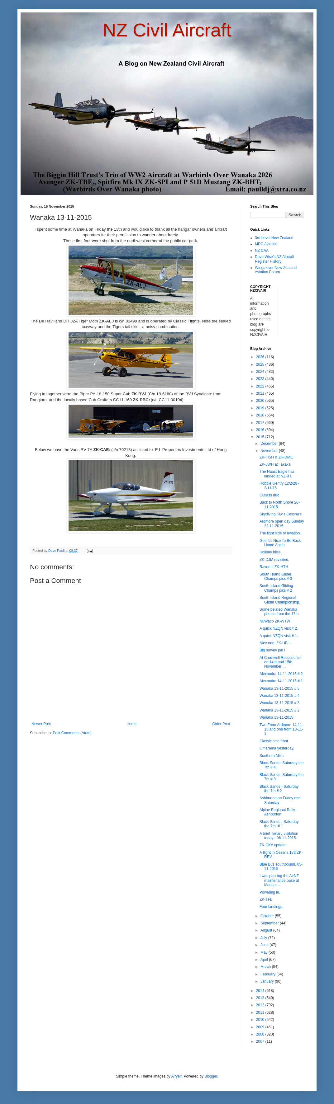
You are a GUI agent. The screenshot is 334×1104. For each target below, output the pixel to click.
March (266, 967)
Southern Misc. (272, 756)
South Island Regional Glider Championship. (280, 599)
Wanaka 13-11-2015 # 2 (279, 710)
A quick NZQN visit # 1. (279, 636)
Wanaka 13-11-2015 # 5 (279, 688)
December (269, 443)
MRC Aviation (266, 244)
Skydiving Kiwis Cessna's (281, 514)
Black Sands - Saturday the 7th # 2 (279, 788)
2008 (260, 1034)
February (268, 974)
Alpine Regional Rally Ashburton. (277, 812)
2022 (260, 386)
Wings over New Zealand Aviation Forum (276, 269)
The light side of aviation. (280, 533)
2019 (260, 408)
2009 (260, 1027)
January (267, 981)
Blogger (210, 1076)
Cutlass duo (269, 495)
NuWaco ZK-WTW (275, 621)
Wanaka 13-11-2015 (276, 717)
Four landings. (271, 906)
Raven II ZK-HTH (274, 567)
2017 (260, 422)
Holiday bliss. (271, 552)
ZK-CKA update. (273, 845)
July (264, 938)
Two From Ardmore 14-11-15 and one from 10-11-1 (281, 729)
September (270, 923)
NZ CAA (262, 250)
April (264, 959)
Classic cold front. (274, 741)
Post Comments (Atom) (72, 733)
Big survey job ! (272, 650)
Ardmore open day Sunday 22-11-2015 (282, 523)
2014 (260, 991)
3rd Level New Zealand (274, 238)
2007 (260, 1041)
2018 (260, 415)
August (266, 930)
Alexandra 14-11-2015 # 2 (281, 674)
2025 (260, 364)
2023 (260, 379)
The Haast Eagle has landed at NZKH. (277, 473)
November (269, 451)
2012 (260, 1005)
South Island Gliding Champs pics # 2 (276, 588)
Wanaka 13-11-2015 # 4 (279, 695)
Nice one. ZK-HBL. (275, 643)
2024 (260, 371)
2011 (260, 1012)
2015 (260, 437)
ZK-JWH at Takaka (275, 464)
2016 (260, 430)
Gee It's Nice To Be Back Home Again (280, 542)
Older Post (221, 724)
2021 (260, 393)
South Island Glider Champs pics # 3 (276, 576)
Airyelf (176, 1076)
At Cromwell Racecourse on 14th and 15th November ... (280, 662)
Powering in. (270, 892)
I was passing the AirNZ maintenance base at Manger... (279, 880)
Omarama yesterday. (277, 748)
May (264, 952)
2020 (260, 400)
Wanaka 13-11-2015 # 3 (279, 703)
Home (131, 724)
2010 (260, 1019)
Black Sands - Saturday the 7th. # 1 (279, 824)
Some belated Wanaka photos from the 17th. (279, 611)
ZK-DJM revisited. (274, 559)
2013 (260, 998)
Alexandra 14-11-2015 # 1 (281, 681)
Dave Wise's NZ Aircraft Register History (274, 259)
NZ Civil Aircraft (167, 30)
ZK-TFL (266, 899)
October (267, 916)
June (265, 945)
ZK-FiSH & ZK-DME (276, 457)
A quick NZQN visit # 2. (279, 628)
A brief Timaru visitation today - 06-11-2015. (279, 835)
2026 (260, 357)
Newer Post (41, 724)
